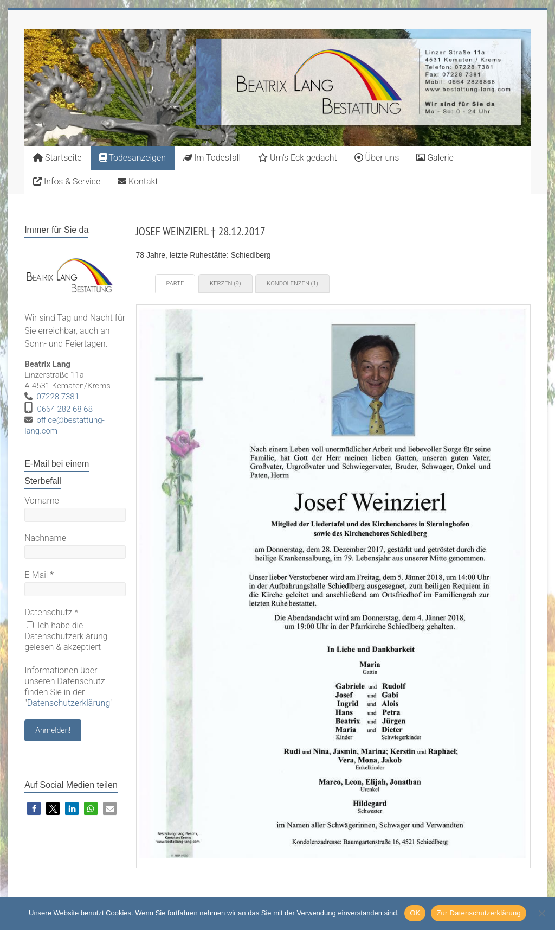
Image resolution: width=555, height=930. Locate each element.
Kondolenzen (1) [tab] (292, 283)
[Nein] (541, 913)
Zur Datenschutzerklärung (478, 913)
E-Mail (39, 575)
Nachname (45, 538)
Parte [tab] (175, 283)
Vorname (41, 500)
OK (415, 913)
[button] (34, 809)
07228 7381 (57, 397)
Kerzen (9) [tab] (225, 283)
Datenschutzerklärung (69, 703)
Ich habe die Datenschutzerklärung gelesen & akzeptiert (66, 636)
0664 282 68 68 (65, 409)
